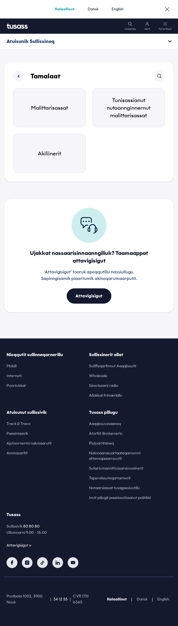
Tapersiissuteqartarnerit (110, 478)
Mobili (12, 366)
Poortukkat (16, 385)
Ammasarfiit (17, 453)
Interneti (14, 376)
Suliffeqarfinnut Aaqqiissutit (112, 366)
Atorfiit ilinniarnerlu (105, 433)
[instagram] (27, 562)
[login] (147, 26)
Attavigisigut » (19, 545)
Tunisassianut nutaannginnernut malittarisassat (129, 108)
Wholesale (98, 376)
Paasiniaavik (17, 433)
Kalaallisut (65, 9)
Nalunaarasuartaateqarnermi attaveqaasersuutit (114, 456)
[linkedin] (57, 562)
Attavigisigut (89, 295)
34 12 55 (60, 599)
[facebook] (12, 562)
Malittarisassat (49, 107)
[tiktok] (42, 562)
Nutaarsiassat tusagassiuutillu (114, 488)
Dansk (93, 9)
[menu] (165, 26)
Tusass (14, 514)
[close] (167, 9)
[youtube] (72, 562)
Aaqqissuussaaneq (105, 423)
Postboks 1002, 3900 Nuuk (24, 599)
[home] (17, 26)
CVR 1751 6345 (81, 599)
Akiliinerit (49, 153)
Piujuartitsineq (101, 443)
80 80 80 (31, 526)
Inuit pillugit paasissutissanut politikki (120, 497)
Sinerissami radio (103, 385)
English (118, 9)
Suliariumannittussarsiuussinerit (116, 468)
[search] (130, 26)
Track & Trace (18, 423)
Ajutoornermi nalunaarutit (29, 443)
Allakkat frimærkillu (105, 395)
